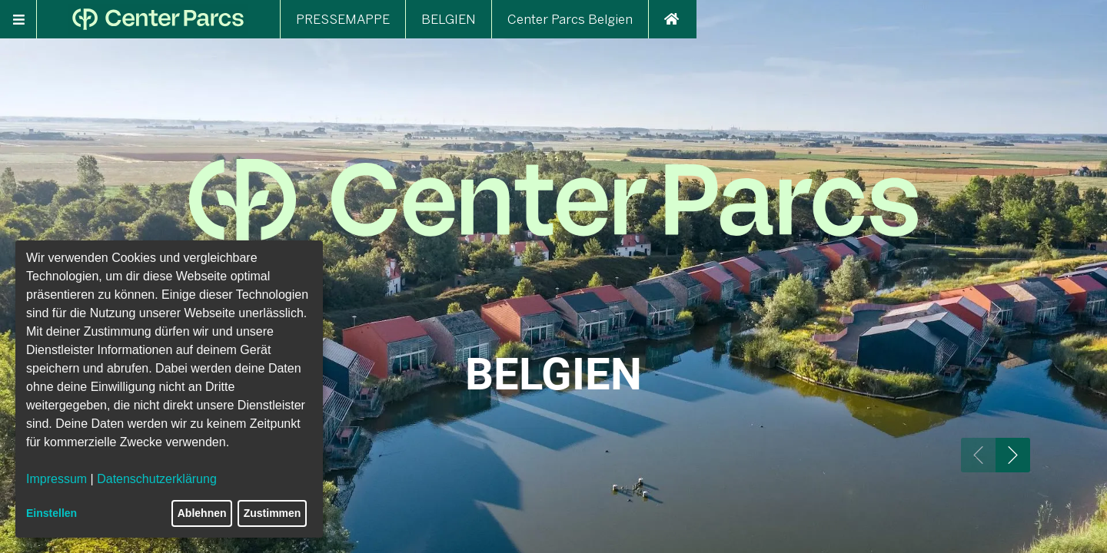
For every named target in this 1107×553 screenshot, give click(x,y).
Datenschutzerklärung (157, 478)
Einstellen (51, 513)
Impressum (56, 478)
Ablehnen (202, 513)
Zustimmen (272, 513)
